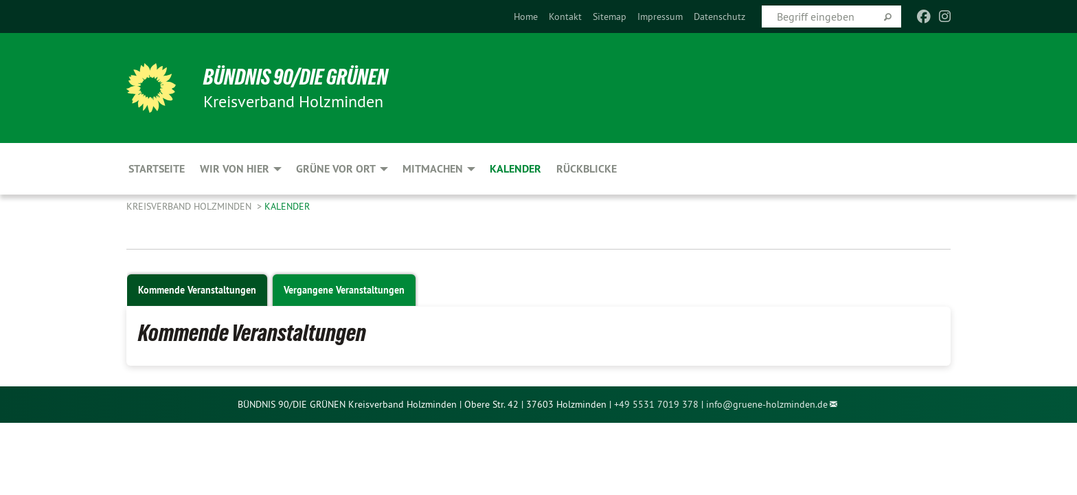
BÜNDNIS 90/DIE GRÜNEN (295, 77)
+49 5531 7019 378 (656, 404)
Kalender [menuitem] (515, 169)
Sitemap (609, 16)
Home (526, 16)
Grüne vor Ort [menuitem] (336, 169)
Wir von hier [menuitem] (234, 169)
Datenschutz (719, 16)
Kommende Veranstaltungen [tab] (197, 290)
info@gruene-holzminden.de (767, 404)
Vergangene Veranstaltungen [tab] (344, 290)
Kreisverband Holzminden (190, 206)
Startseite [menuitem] (156, 169)
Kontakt (565, 16)
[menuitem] (526, 16)
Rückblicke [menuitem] (586, 169)
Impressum (660, 16)
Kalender (287, 206)
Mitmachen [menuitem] (433, 169)
